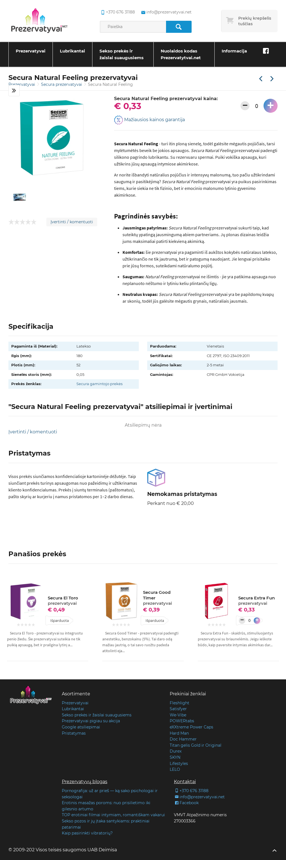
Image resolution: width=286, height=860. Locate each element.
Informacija (234, 51)
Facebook (186, 802)
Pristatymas (74, 733)
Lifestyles (179, 763)
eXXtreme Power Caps (191, 727)
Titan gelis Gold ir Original (195, 745)
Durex (175, 751)
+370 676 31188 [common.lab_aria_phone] (117, 12)
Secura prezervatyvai (62, 84)
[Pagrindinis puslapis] (39, 21)
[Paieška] (179, 27)
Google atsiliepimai (81, 727)
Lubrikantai (72, 51)
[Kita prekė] (272, 79)
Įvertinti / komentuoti (72, 221)
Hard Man (179, 733)
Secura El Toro (63, 600)
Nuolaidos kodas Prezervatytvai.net (181, 54)
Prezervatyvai (31, 51)
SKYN (175, 757)
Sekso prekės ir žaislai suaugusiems (121, 54)
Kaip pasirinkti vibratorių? (87, 833)
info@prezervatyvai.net (199, 796)
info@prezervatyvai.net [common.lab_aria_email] (166, 12)
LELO (175, 769)
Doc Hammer (183, 739)
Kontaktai (185, 781)
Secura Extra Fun (256, 600)
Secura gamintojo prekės (99, 383)
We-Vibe (178, 715)
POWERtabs (182, 720)
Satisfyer (178, 708)
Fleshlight (179, 702)
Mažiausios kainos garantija (149, 120)
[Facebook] (266, 51)
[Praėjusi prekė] (260, 79)
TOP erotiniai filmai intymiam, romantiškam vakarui (113, 814)
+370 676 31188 (191, 790)
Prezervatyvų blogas (84, 781)
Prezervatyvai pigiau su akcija (91, 720)
